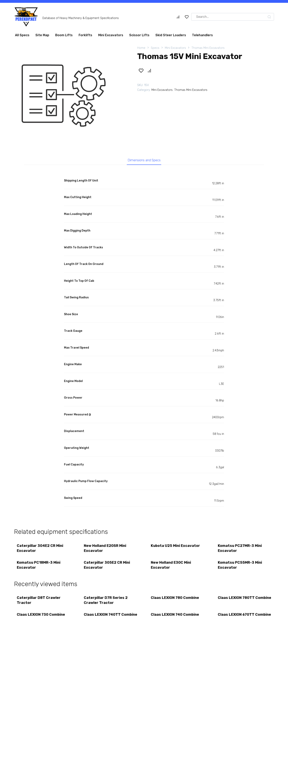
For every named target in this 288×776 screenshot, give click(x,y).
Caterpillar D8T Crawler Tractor (39, 601)
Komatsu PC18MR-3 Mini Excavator (39, 566)
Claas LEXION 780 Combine (175, 599)
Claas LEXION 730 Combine (41, 616)
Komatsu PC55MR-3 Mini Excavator (240, 566)
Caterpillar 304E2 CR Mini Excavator (40, 548)
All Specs (22, 35)
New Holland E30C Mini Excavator (171, 566)
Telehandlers (202, 35)
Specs (155, 48)
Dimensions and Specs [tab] (144, 160)
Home (141, 48)
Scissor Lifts (139, 35)
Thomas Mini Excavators (208, 48)
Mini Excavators (110, 35)
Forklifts (85, 35)
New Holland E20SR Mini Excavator (105, 548)
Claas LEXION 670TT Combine (236, 619)
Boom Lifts (64, 35)
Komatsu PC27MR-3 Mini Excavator (240, 548)
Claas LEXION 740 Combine (175, 616)
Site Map (42, 35)
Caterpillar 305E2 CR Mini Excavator (107, 566)
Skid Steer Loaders (170, 35)
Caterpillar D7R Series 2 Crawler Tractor (106, 601)
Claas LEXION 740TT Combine (102, 619)
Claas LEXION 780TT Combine (236, 601)
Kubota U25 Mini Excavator (175, 546)
